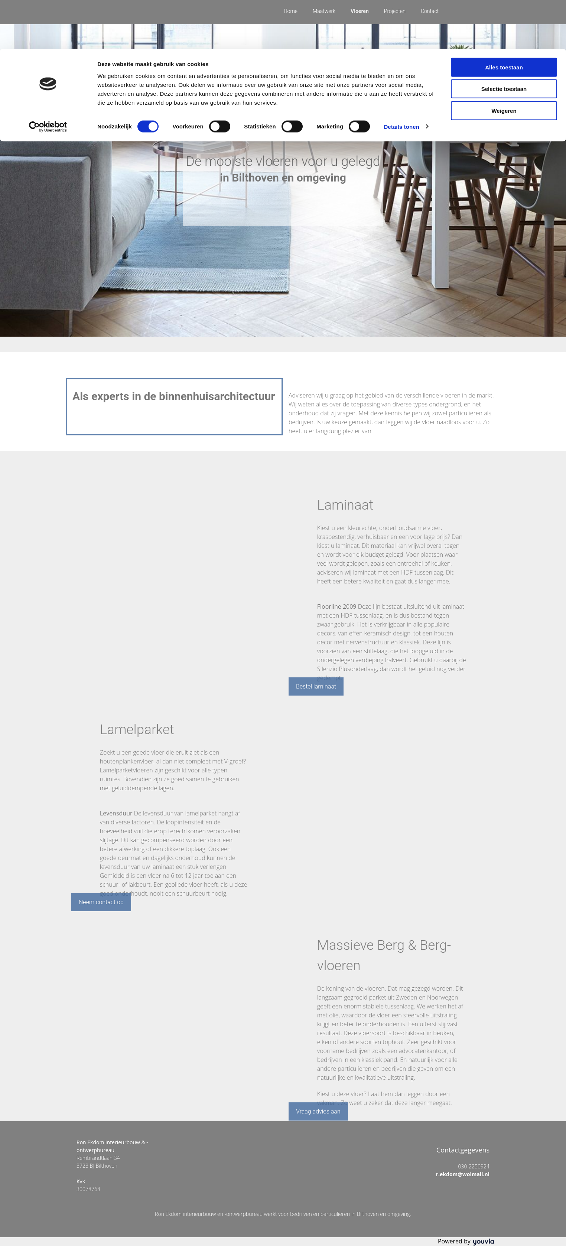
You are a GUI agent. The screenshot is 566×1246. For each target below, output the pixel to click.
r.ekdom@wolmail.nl (459, 1174)
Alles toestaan (504, 18)
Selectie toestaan (504, 40)
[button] (316, 686)
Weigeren (503, 62)
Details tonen (401, 78)
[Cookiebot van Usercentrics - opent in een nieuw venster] (48, 78)
